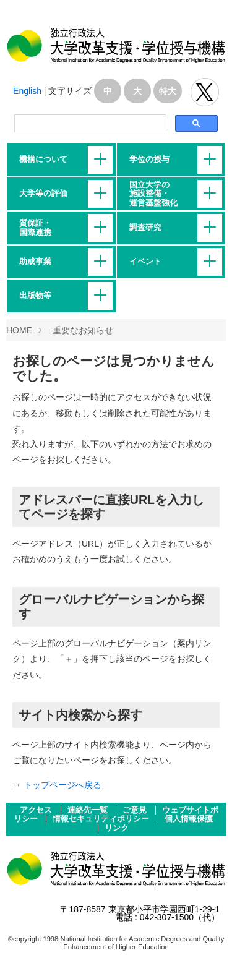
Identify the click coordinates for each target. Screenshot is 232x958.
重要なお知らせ (83, 330)
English (27, 91)
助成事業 (35, 261)
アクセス (37, 810)
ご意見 (135, 810)
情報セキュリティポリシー (102, 819)
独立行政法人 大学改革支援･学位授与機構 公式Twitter (205, 92)
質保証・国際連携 (35, 227)
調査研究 (145, 227)
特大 (167, 91)
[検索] (89, 123)
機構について (43, 159)
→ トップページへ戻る (56, 785)
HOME (19, 330)
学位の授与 (149, 159)
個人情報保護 (189, 819)
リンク (117, 828)
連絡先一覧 (88, 810)
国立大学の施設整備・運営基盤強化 (153, 194)
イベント (145, 261)
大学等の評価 (43, 193)
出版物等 (35, 295)
